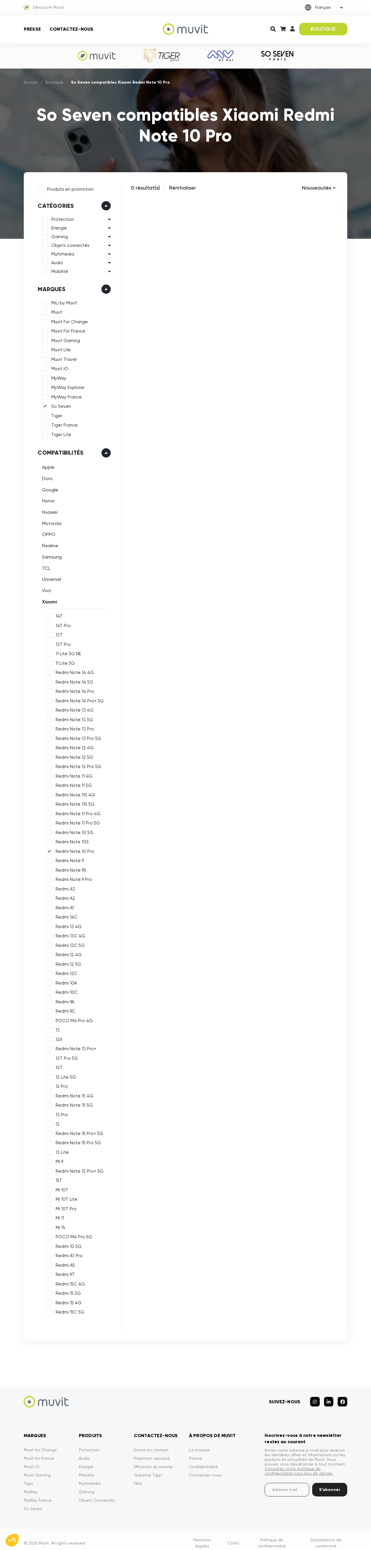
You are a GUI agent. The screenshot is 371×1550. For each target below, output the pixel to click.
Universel (49, 577)
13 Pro (59, 1112)
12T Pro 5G (64, 1055)
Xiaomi (47, 599)
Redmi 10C (64, 990)
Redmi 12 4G (66, 952)
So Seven (59, 404)
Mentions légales (202, 1535)
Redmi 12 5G (66, 961)
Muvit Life (58, 347)
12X (56, 1037)
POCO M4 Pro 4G (71, 1018)
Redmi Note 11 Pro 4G (75, 811)
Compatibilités (58, 450)
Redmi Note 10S (69, 839)
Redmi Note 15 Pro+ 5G (77, 1131)
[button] (12, 1540)
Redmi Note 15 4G (72, 1093)
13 (55, 1027)
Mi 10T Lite (64, 1197)
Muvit (54, 310)
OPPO (46, 532)
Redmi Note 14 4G (72, 670)
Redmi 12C (64, 971)
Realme (48, 543)
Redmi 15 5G (66, 1291)
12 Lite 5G (63, 1074)
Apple (46, 465)
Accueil (31, 82)
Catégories (53, 203)
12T (56, 1065)
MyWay (56, 376)
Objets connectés (68, 243)
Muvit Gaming (63, 338)
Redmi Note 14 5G (72, 679)
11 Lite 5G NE (66, 651)
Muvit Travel (61, 357)
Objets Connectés (97, 1492)
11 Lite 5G (62, 660)
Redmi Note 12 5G (72, 754)
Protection (60, 217)
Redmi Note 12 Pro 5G (76, 764)
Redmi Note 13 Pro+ (73, 1046)
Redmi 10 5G (66, 1243)
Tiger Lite (59, 432)
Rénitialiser (182, 188)
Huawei (47, 510)
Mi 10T (59, 1187)
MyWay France (64, 394)
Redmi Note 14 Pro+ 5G (77, 698)
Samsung (49, 554)
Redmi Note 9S (68, 867)
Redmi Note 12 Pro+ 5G (77, 1168)
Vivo (44, 588)
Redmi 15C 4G (68, 1281)
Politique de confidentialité (272, 1535)
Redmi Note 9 (67, 858)
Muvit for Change (40, 1442)
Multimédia (89, 1475)
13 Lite (59, 1149)
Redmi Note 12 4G (72, 745)
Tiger (54, 413)
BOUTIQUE (323, 29)
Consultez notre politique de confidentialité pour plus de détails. (299, 1463)
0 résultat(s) (145, 188)
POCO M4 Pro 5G (71, 1234)
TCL (44, 565)
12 (55, 1121)
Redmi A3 (63, 886)
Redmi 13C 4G (68, 933)
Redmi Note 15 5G (71, 1102)
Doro (45, 476)
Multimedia (60, 251)
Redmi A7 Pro (66, 1253)
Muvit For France (66, 328)
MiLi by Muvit (62, 300)
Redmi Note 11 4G (71, 773)
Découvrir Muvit (44, 7)
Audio (55, 260)
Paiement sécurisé (152, 1450)
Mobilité (57, 269)
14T (56, 613)
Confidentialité (203, 1459)
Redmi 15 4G (66, 1300)
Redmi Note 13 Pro (72, 726)
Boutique (54, 82)
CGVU (233, 1535)
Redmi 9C (63, 1008)
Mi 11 (57, 1215)
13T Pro (60, 641)
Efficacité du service (153, 1459)
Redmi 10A (63, 980)
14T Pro (60, 623)
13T (56, 632)
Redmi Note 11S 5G (72, 802)
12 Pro (59, 1084)
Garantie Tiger (148, 1467)
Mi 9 (57, 1159)
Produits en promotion (68, 187)
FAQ (138, 1475)
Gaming (57, 234)
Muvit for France (39, 1450)
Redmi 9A (62, 999)
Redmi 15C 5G (67, 1309)
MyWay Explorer (65, 385)
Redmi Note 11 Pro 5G (75, 820)
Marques (49, 286)
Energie (57, 225)
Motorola (49, 521)
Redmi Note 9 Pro (71, 877)
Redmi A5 (62, 1262)
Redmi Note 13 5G (72, 717)
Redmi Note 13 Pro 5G (76, 736)
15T (56, 1178)
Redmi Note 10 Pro (72, 848)
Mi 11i (58, 1225)
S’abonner (329, 1481)
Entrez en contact (151, 1442)
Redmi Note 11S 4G (73, 792)
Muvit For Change (67, 319)
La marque (199, 1442)
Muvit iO (57, 366)
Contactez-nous (71, 29)
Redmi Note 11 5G (71, 783)
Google (48, 487)
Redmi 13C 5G (67, 942)
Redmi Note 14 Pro (72, 689)
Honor (46, 498)
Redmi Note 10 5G (72, 830)
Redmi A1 (62, 905)
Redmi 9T (62, 1272)
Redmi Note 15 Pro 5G (76, 1140)
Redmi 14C (64, 914)
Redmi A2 (63, 896)
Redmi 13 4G (66, 924)
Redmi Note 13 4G (72, 707)
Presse (32, 29)
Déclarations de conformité (325, 1535)
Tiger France (62, 422)
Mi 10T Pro (63, 1206)
